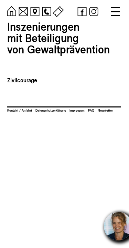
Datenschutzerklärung (50, 110)
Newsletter (105, 110)
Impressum (77, 110)
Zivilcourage (22, 80)
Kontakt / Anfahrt (19, 110)
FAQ (91, 110)
